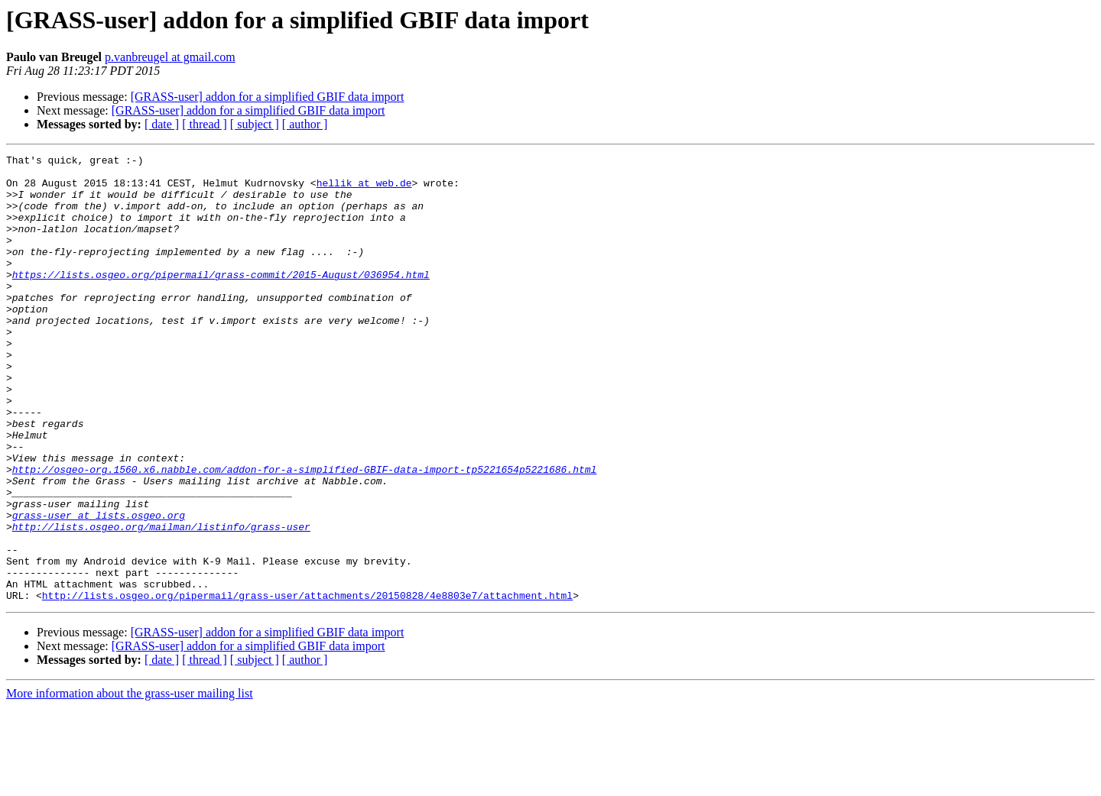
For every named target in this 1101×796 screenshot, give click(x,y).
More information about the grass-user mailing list (129, 782)
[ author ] (305, 124)
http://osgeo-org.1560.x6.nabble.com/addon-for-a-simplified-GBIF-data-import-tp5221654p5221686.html (304, 533)
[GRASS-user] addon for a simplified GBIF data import (267, 96)
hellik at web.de (364, 189)
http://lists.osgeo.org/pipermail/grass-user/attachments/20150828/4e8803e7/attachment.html (307, 684)
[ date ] (162, 124)
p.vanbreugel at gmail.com (170, 56)
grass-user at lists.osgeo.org (98, 588)
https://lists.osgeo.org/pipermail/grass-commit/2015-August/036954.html (221, 299)
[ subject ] (254, 124)
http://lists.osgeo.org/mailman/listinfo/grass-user (161, 602)
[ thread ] (204, 124)
